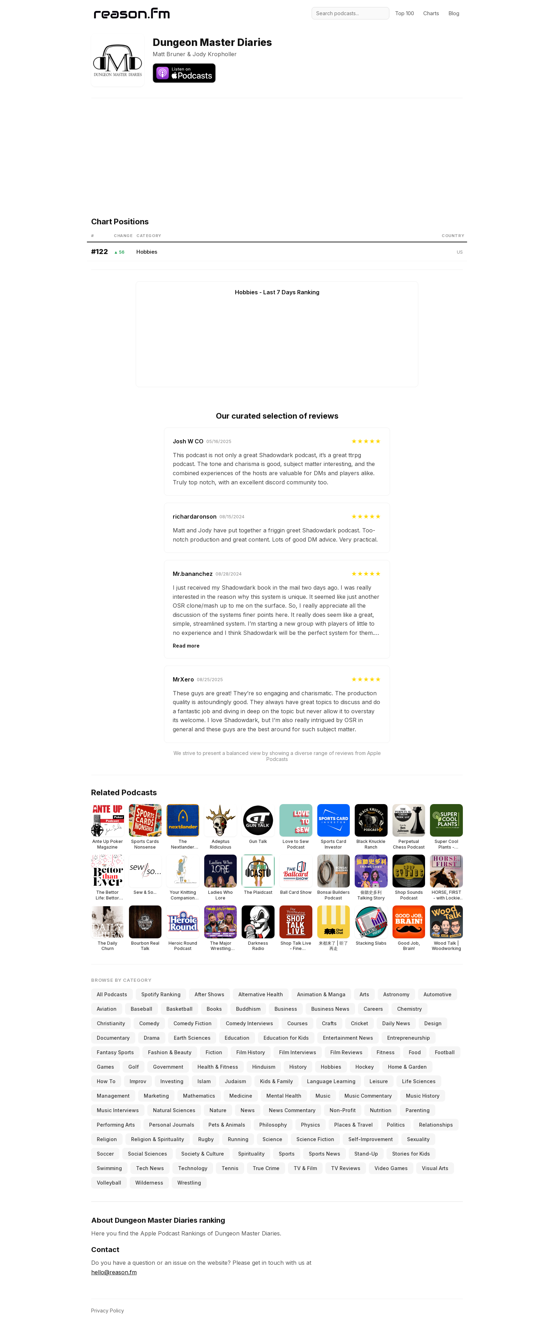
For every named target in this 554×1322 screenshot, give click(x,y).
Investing (171, 1081)
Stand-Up (366, 1154)
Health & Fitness (218, 1067)
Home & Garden (407, 1067)
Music (323, 1096)
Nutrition (380, 1110)
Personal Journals (171, 1125)
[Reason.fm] (131, 13)
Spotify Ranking (161, 994)
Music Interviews (118, 1110)
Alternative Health (260, 994)
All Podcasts (112, 994)
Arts (364, 994)
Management (113, 1096)
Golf (133, 1067)
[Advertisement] (277, 147)
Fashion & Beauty (169, 1052)
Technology (192, 1168)
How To (106, 1081)
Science (272, 1139)
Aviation (107, 1009)
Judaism (235, 1081)
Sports (287, 1154)
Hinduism (263, 1067)
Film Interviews (297, 1052)
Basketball (179, 1009)
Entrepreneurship (408, 1038)
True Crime (266, 1168)
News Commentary (292, 1110)
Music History (423, 1096)
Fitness (386, 1052)
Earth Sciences (192, 1038)
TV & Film (305, 1168)
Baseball (141, 1009)
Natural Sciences (174, 1110)
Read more (186, 646)
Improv (138, 1081)
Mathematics (199, 1096)
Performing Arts (116, 1125)
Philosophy (273, 1125)
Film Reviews (346, 1052)
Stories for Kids (411, 1154)
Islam (204, 1081)
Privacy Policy (107, 1311)
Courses (297, 1023)
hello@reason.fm (114, 1272)
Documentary (113, 1038)
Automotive (438, 994)
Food (415, 1052)
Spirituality (251, 1154)
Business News (330, 1009)
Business (286, 1009)
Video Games (391, 1168)
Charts (431, 13)
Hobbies (146, 251)
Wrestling (189, 1183)
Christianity (111, 1023)
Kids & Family (276, 1081)
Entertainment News (348, 1038)
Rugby (206, 1139)
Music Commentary (368, 1096)
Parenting (418, 1110)
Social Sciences (147, 1154)
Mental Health (283, 1096)
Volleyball (109, 1183)
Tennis (230, 1168)
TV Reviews (345, 1168)
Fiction (214, 1052)
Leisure (379, 1081)
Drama (152, 1038)
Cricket (359, 1023)
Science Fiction (315, 1139)
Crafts (329, 1023)
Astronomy (396, 994)
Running (238, 1139)
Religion (107, 1139)
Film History (250, 1052)
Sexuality (418, 1139)
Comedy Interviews (249, 1023)
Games (105, 1067)
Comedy (149, 1023)
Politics (396, 1125)
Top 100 (404, 13)
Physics (310, 1125)
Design (433, 1023)
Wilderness (149, 1183)
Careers (373, 1009)
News (248, 1110)
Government (168, 1067)
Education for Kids (286, 1038)
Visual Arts (435, 1168)
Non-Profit (343, 1110)
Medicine (240, 1096)
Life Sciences (419, 1081)
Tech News (150, 1168)
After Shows (209, 994)
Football (445, 1052)
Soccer (105, 1154)
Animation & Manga (321, 994)
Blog (453, 13)
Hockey (364, 1067)
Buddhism (248, 1009)
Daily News (396, 1023)
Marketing (156, 1096)
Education (237, 1038)
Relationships (436, 1125)
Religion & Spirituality (157, 1139)
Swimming (109, 1168)
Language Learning (331, 1081)
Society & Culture (202, 1154)
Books (214, 1009)
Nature (218, 1110)
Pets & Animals (226, 1125)
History (298, 1067)
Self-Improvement (370, 1139)
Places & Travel (353, 1125)
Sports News (324, 1154)
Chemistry (409, 1009)
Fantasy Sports (115, 1052)
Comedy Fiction (192, 1023)
